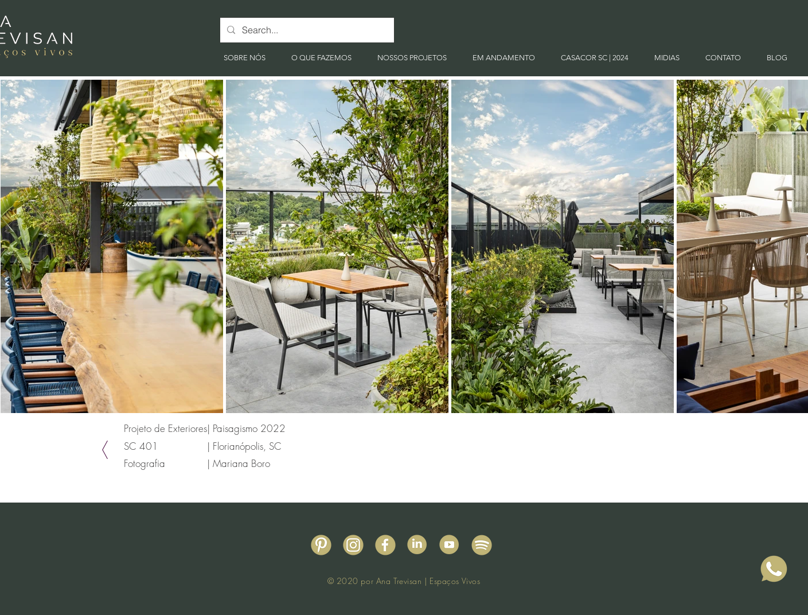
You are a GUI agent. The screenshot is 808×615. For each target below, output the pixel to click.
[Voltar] (104, 449)
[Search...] (306, 30)
